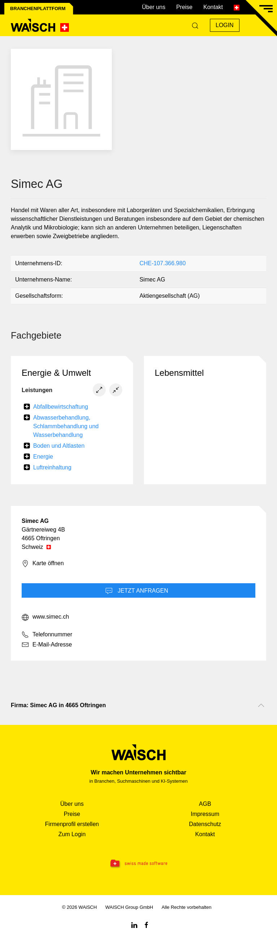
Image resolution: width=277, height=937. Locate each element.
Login (225, 25)
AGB (205, 804)
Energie (43, 457)
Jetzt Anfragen (136, 591)
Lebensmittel (179, 373)
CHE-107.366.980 (163, 263)
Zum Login (72, 834)
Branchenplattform (38, 8)
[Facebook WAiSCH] (146, 924)
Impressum (205, 814)
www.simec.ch (45, 617)
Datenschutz (205, 824)
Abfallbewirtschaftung (60, 407)
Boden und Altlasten (58, 446)
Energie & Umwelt (56, 373)
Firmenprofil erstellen (72, 824)
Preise (184, 7)
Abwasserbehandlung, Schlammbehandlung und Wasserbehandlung (65, 426)
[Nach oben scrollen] (261, 705)
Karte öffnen (43, 563)
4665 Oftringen (41, 538)
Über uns (153, 7)
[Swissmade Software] (138, 864)
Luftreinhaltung (52, 467)
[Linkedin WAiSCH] (134, 924)
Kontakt (213, 7)
